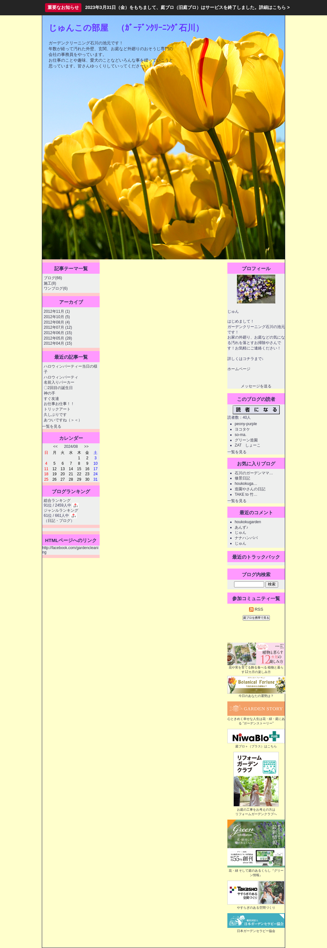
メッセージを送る (256, 386)
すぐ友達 (51, 398)
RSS (256, 609)
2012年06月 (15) (58, 333)
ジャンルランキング (61, 510)
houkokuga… (246, 483)
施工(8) (50, 283)
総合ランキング (57, 500)
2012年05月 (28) (58, 338)
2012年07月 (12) (58, 327)
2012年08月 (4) (57, 322)
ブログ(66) (53, 278)
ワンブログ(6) (56, 288)
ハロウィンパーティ (61, 377)
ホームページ (238, 369)
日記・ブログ (59, 520)
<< (55, 446)
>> (86, 446)
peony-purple (246, 424)
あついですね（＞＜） (63, 420)
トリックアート (57, 409)
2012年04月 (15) (58, 343)
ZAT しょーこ (248, 445)
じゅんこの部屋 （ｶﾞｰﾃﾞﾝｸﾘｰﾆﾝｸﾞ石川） (126, 27)
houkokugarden (248, 522)
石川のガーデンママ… (254, 473)
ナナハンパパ (246, 538)
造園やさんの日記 (250, 489)
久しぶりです (55, 414)
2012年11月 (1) (57, 311)
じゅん (240, 532)
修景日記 (242, 478)
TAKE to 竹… (246, 494)
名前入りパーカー (59, 382)
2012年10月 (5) (57, 317)
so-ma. (241, 434)
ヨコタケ (242, 429)
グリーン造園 (246, 440)
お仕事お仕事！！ (59, 403)
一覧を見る (51, 426)
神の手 (49, 393)
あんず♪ (241, 527)
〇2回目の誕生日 (58, 388)
